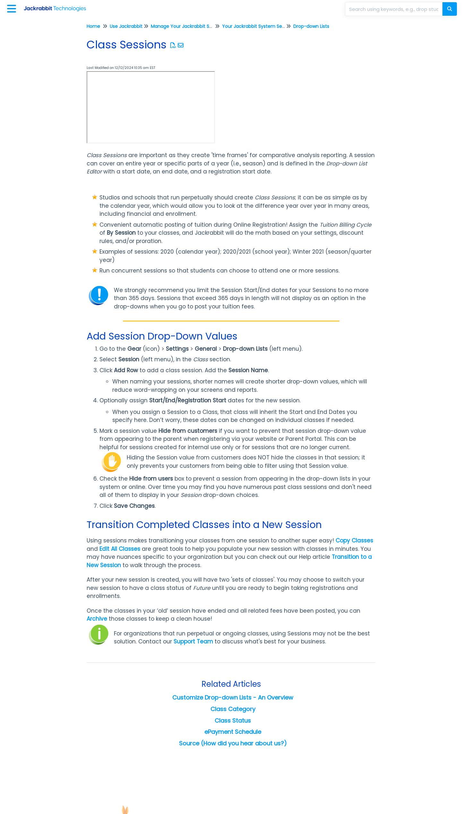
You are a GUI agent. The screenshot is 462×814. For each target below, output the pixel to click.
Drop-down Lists (311, 26)
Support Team (193, 641)
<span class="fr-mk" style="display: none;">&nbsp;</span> (151, 107)
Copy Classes (354, 540)
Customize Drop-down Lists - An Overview (232, 697)
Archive (97, 619)
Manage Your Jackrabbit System (187, 26)
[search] (394, 9)
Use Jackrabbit (126, 26)
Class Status (233, 721)
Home (93, 26)
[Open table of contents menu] (13, 8)
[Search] (449, 9)
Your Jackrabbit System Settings (258, 26)
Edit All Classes (119, 549)
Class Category (232, 709)
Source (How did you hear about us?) (233, 743)
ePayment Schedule (232, 732)
